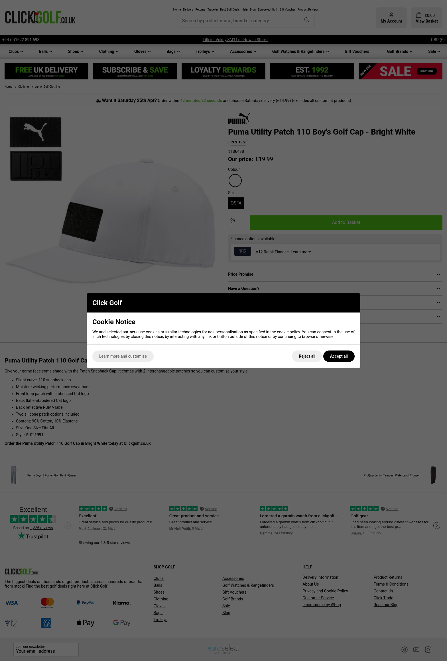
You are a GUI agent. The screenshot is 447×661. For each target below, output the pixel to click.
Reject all (307, 356)
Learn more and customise (123, 356)
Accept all (339, 356)
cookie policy (288, 332)
